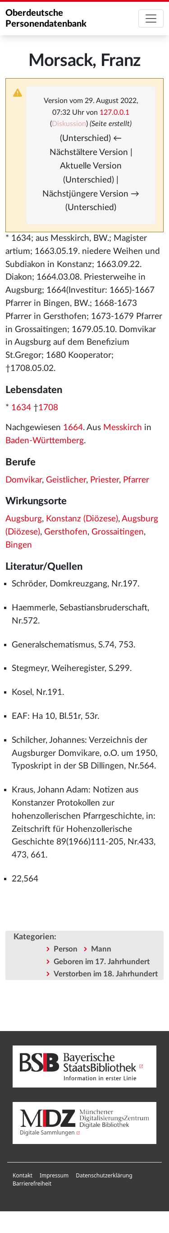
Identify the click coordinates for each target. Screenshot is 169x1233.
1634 (21, 407)
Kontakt (22, 1175)
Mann (101, 949)
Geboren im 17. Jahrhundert (102, 962)
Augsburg (23, 519)
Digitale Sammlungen (47, 1132)
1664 (73, 427)
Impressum (54, 1175)
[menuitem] (22, 1176)
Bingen (18, 545)
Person (66, 949)
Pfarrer (136, 480)
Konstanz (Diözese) (82, 519)
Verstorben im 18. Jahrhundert (106, 974)
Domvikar (23, 480)
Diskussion (69, 123)
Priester (104, 480)
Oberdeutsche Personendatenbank (46, 18)
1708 (48, 407)
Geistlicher (66, 480)
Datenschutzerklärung (104, 1175)
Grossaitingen (117, 532)
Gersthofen (65, 532)
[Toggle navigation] (151, 18)
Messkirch (122, 427)
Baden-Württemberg (44, 440)
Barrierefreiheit (32, 1183)
